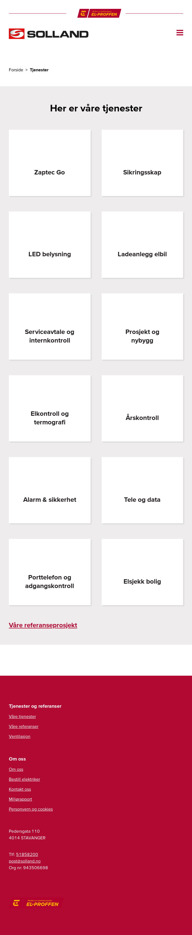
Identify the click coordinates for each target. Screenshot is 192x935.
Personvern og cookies (31, 808)
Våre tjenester (22, 716)
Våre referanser (23, 726)
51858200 (27, 854)
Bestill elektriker (24, 779)
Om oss (16, 769)
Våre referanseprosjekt (43, 625)
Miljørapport (20, 798)
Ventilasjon (19, 736)
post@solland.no (25, 860)
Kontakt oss (20, 789)
